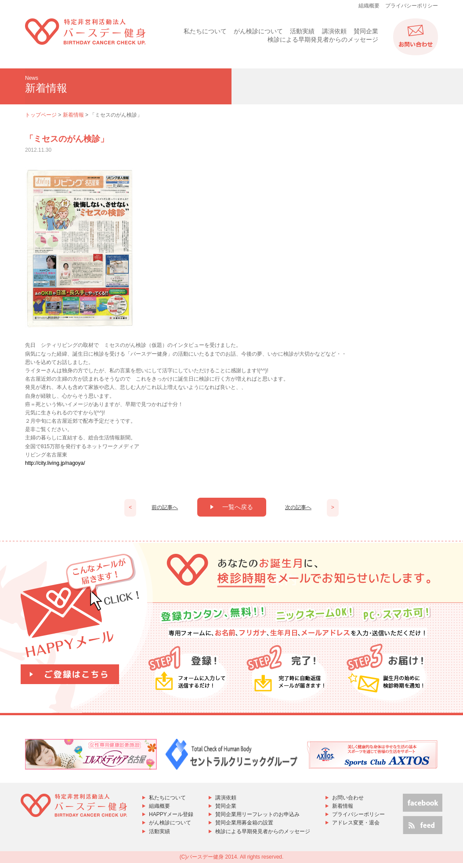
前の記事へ (165, 507)
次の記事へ (298, 507)
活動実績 (302, 31)
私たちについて (205, 31)
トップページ (41, 115)
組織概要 (369, 6)
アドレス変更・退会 (356, 823)
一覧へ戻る (231, 506)
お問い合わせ (348, 798)
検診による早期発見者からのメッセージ (323, 39)
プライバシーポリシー (411, 6)
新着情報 (73, 115)
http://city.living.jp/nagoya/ (55, 463)
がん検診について (258, 31)
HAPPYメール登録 (171, 814)
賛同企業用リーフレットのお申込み (257, 814)
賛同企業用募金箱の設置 (244, 823)
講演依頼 (334, 31)
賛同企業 (366, 31)
